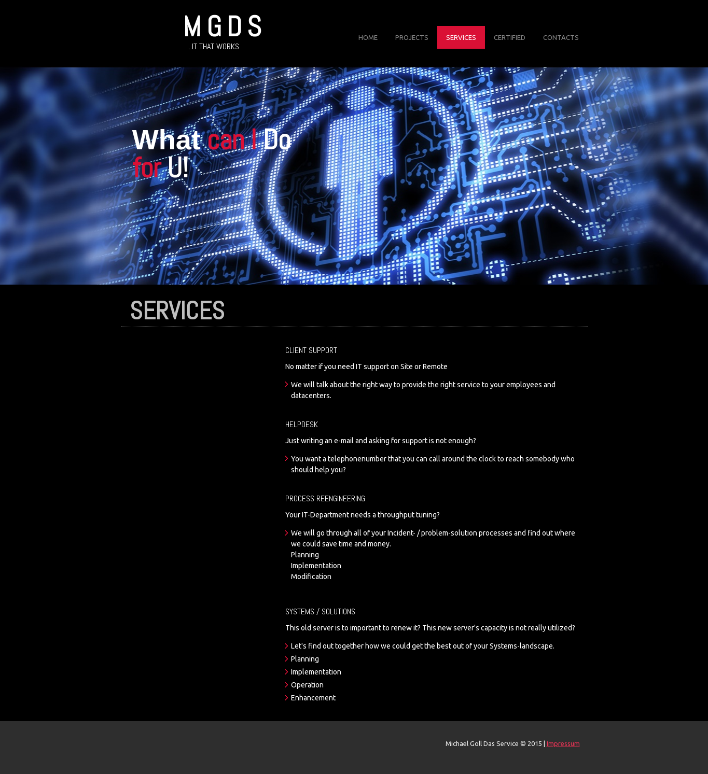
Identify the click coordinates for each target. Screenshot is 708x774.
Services (461, 37)
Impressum (563, 743)
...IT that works (213, 46)
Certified (509, 37)
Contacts (561, 37)
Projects (411, 37)
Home (368, 37)
